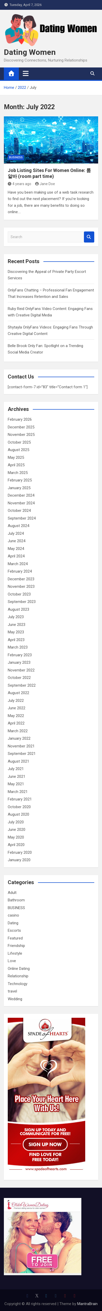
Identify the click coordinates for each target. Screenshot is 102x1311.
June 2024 (16, 541)
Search (89, 237)
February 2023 (20, 655)
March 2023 (18, 647)
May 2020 (16, 837)
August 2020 (18, 814)
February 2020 (20, 852)
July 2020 (16, 822)
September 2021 (22, 753)
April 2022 (16, 723)
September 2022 (22, 685)
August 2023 (18, 609)
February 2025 (20, 480)
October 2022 (19, 677)
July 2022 (16, 700)
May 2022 (16, 715)
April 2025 (16, 465)
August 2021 (18, 761)
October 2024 (19, 510)
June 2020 (16, 829)
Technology (17, 983)
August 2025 (18, 449)
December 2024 (21, 495)
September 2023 (22, 601)
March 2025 (18, 472)
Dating (13, 923)
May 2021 (16, 784)
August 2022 (18, 693)
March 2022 (18, 731)
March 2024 (18, 564)
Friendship (16, 945)
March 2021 (18, 791)
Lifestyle (15, 953)
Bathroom (16, 900)
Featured (15, 938)
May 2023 (16, 632)
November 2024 (21, 503)
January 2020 (19, 860)
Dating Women (30, 52)
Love (12, 961)
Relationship (18, 976)
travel (12, 991)
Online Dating (19, 968)
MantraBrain (87, 1303)
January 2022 (19, 738)
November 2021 (21, 746)
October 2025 (19, 442)
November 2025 (21, 434)
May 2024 (16, 548)
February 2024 (20, 571)
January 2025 (19, 488)
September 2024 (22, 518)
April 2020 (16, 844)
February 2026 (20, 419)
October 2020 (19, 807)
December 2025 (21, 427)
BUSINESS (16, 157)
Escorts (14, 930)
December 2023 (21, 579)
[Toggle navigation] (26, 73)
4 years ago (19, 184)
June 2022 (16, 708)
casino (13, 915)
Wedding (15, 999)
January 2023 (19, 662)
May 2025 (16, 457)
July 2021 (16, 768)
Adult (12, 892)
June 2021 (16, 776)
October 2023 (19, 594)
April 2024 (16, 556)
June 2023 (16, 624)
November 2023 (21, 586)
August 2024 (18, 525)
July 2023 (16, 617)
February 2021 (20, 799)
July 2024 (16, 533)
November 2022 (21, 670)
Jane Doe (45, 184)
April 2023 (16, 639)
